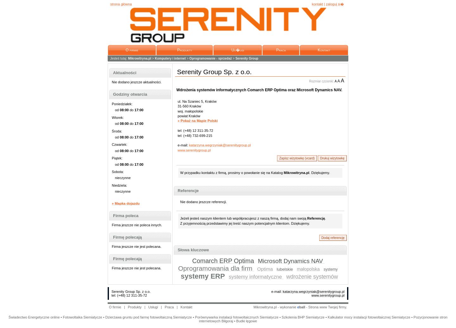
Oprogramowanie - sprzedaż (210, 58)
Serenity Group (246, 58)
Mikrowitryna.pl (139, 58)
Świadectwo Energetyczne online (34, 317)
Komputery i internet (170, 58)
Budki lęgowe (246, 321)
